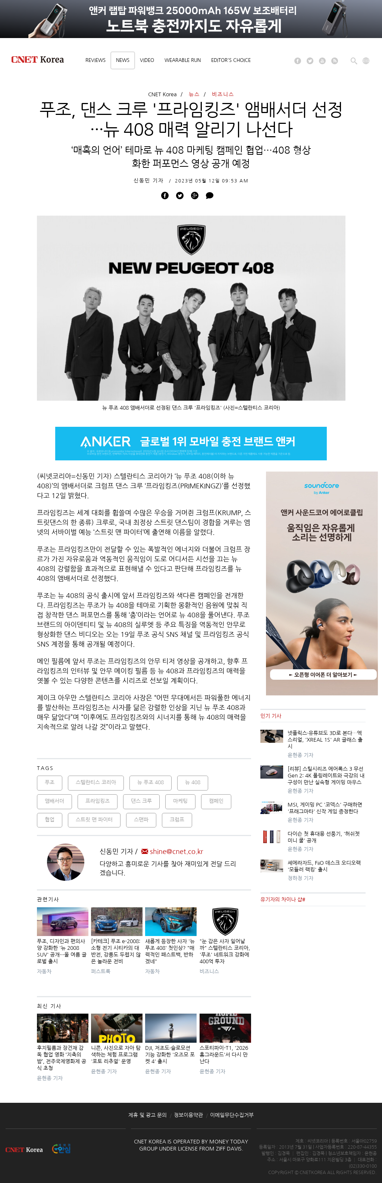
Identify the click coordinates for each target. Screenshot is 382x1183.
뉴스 (194, 94)
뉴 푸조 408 (150, 782)
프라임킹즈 (97, 801)
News (122, 60)
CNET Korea (162, 94)
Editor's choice (231, 60)
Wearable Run (183, 60)
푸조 (49, 782)
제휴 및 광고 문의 (147, 1115)
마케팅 (180, 801)
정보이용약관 (188, 1115)
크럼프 (177, 819)
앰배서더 (54, 801)
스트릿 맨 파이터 (94, 819)
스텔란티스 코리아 (96, 782)
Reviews (95, 60)
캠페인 (216, 801)
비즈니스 (223, 94)
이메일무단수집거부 (232, 1115)
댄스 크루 (141, 801)
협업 (49, 819)
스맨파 (141, 819)
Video (147, 60)
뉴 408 (192, 782)
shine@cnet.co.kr (172, 851)
